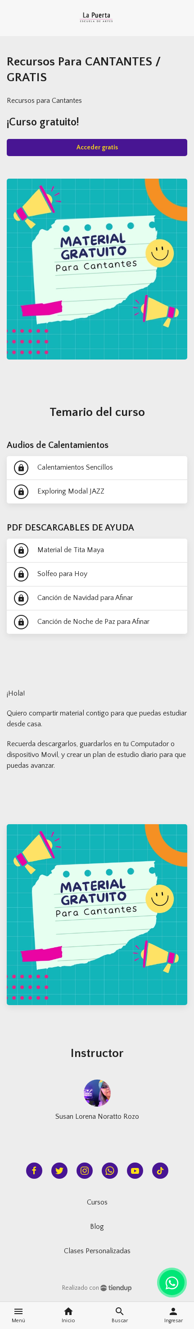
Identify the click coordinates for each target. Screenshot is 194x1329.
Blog (97, 1227)
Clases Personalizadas (97, 1251)
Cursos (97, 1202)
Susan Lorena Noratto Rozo (97, 1116)
